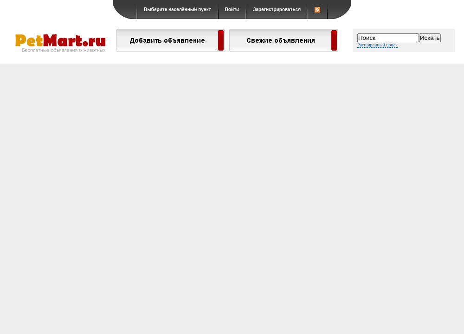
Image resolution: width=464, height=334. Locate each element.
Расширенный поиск (377, 44)
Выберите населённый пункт (177, 9)
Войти (232, 9)
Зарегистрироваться (277, 9)
